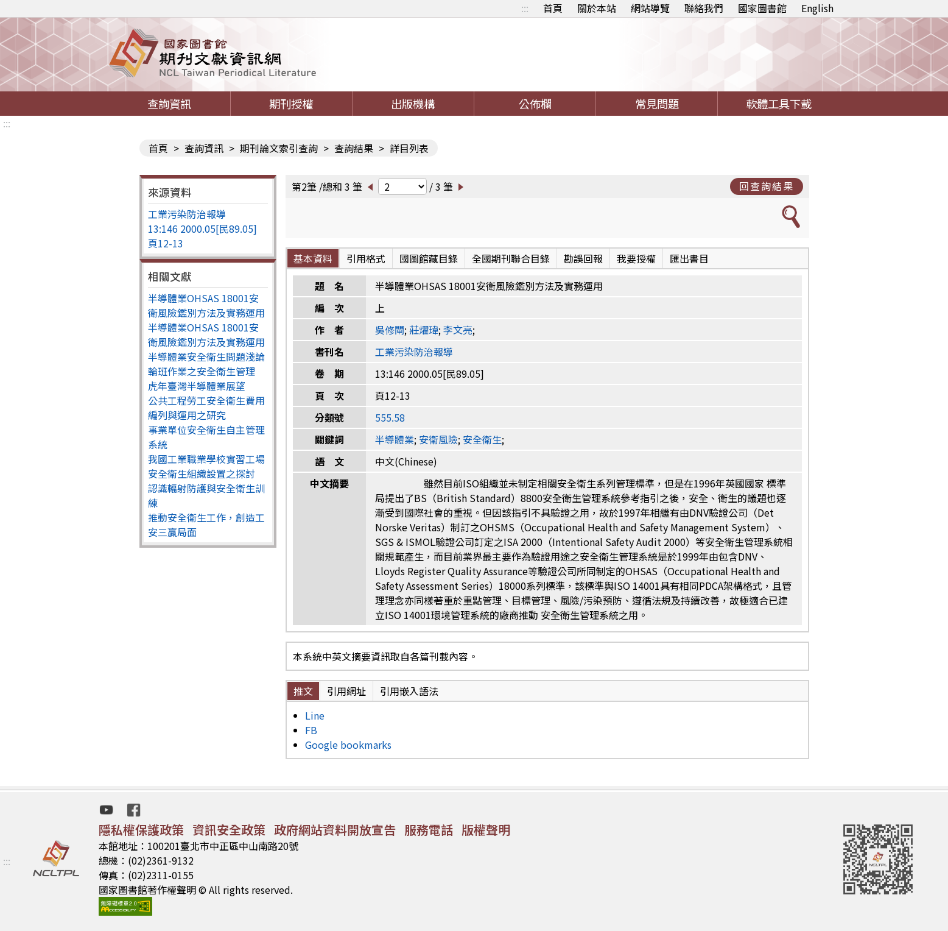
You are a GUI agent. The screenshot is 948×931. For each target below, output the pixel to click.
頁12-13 (165, 243)
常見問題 (657, 104)
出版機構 (413, 104)
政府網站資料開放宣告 (335, 829)
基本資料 (312, 258)
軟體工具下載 (779, 104)
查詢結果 (353, 148)
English (817, 8)
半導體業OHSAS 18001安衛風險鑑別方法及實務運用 (206, 305)
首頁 (553, 8)
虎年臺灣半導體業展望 (196, 385)
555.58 (390, 417)
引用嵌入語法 (409, 691)
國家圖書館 (762, 8)
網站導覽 (650, 8)
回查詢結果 (766, 186)
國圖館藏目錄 (428, 258)
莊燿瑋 (423, 329)
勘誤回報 (583, 258)
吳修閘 (389, 329)
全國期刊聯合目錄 (511, 258)
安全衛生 (482, 439)
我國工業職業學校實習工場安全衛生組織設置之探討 (206, 466)
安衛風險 (438, 439)
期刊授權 (291, 104)
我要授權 (636, 258)
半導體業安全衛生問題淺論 (206, 356)
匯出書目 (689, 258)
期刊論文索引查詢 (279, 148)
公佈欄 (535, 104)
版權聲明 (486, 829)
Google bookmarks (348, 744)
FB (311, 730)
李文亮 (457, 329)
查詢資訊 (169, 104)
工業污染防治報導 (187, 214)
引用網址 (346, 691)
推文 (303, 691)
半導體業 (394, 439)
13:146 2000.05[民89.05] (202, 228)
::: (524, 8)
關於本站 (596, 8)
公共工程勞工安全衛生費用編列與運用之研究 (206, 407)
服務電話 (428, 829)
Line (315, 715)
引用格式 (365, 258)
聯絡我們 (703, 8)
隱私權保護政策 (141, 829)
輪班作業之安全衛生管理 (201, 371)
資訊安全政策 (228, 829)
